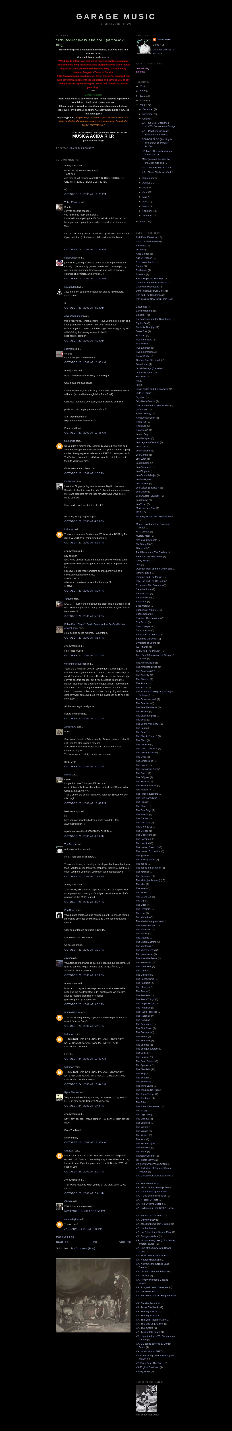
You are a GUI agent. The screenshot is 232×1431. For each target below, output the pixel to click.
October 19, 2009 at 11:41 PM (85, 278)
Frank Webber (143, 356)
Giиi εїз (68, 1201)
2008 (143, 221)
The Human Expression (148, 851)
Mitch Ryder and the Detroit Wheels (154, 516)
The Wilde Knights (145, 1143)
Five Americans (144, 339)
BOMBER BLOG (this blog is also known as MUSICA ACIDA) (157, 143)
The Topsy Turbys (145, 1094)
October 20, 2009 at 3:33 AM (84, 307)
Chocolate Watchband (147, 286)
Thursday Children (145, 1155)
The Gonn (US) (144, 826)
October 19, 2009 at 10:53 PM (85, 249)
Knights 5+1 (142, 430)
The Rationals (143, 1015)
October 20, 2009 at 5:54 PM (84, 637)
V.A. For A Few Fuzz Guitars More (153, 1232)
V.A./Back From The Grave (150, 1363)
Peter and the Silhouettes (149, 556)
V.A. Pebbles (142, 1275)
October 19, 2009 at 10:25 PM (85, 194)
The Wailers (142, 1135)
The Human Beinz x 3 (147, 847)
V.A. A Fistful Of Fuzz (147, 1199)
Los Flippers (142, 471)
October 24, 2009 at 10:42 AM (85, 1058)
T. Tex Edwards (72, 202)
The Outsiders (143, 974)
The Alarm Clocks (145, 662)
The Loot (140, 913)
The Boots (141, 728)
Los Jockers (142, 483)
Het (138, 380)
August (146, 182)
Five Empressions (145, 352)
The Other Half (143, 966)
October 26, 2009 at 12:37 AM (85, 1142)
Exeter (67, 774)
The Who (141, 1139)
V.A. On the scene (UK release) (152, 1271)
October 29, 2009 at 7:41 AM (84, 1193)
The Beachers (143, 703)
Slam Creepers (144, 626)
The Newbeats (143, 962)
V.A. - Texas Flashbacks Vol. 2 (157, 167)
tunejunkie (69, 441)
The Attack (141, 683)
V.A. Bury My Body (146, 1219)
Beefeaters (141, 270)
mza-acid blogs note (81, 148)
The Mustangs (143, 946)
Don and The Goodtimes (148, 295)
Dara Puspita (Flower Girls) (150, 290)
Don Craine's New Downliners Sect (154, 299)
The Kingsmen (143, 876)
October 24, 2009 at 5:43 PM (84, 1105)
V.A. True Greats (144, 1327)
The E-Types (142, 777)
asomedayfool (71, 1219)
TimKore (68, 599)
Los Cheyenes (143, 467)
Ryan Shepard (71, 1092)
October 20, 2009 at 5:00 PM (84, 590)
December (148, 109)
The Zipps (141, 1151)
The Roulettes (143, 1032)
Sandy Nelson (143, 597)
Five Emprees (143, 347)
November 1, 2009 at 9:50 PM (84, 1211)
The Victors (142, 1127)
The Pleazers (143, 987)
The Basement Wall (146, 699)
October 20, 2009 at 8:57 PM (84, 766)
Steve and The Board (147, 634)
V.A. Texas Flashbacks (148, 1307)
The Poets (141, 991)
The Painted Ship (145, 979)
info (138, 384)
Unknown (69, 529)
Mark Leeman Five (146, 508)
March (146, 206)
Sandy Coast (142, 593)
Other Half (141, 548)
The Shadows (143, 1040)
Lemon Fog (142, 434)
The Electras (142, 781)
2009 (143, 105)
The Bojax (141, 719)
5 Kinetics (141, 245)
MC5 (138, 512)
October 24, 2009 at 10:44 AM (85, 1084)
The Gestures (143, 822)
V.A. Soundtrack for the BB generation (156, 1295)
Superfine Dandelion (146, 638)
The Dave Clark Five (146, 748)
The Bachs (141, 687)
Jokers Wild (142, 409)
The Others (142, 970)
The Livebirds (143, 909)
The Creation (143, 744)
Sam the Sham (144, 589)
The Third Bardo (144, 1085)
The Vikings (142, 1131)
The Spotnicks (143, 1065)
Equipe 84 (141, 323)
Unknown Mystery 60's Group (151, 1164)
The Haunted (143, 843)
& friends (140, 71)
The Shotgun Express (147, 1048)
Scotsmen (141, 601)
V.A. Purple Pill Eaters (147, 1291)
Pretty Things (143, 560)
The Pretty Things (145, 999)
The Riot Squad (144, 1028)
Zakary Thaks (143, 1371)
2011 (143, 95)
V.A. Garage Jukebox (147, 1236)
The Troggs (142, 1110)
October (147, 118)
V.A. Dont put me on (146, 1228)
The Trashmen (143, 1098)
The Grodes (142, 830)
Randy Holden (143, 572)
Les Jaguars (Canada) (147, 442)
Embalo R (141, 315)
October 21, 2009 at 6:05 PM (84, 949)
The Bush (141, 732)
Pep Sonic (69, 910)
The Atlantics (142, 679)
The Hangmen (143, 839)
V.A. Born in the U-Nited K (149, 1215)
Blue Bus (140, 274)
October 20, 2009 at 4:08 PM (84, 521)
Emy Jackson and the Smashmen (153, 319)
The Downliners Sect (147, 769)
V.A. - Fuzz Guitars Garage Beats (153, 1187)
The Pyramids (143, 1007)
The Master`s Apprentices (149, 921)
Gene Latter (142, 364)
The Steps (141, 1073)
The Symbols (143, 1081)
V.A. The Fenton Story (147, 1183)
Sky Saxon (141, 622)
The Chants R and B (146, 736)
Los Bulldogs (142, 463)
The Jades (141, 863)
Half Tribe (141, 376)
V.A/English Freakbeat (147, 1367)
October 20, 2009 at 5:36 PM (84, 616)
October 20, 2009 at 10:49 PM (85, 803)
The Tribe (141, 1102)
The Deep (141, 756)
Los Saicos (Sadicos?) (147, 487)
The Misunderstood (146, 925)
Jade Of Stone (143, 393)
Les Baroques (143, 438)
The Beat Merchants (146, 707)
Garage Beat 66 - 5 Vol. (148, 360)
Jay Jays (140, 397)
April (145, 201)
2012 (143, 91)
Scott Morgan (143, 605)
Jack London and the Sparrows (152, 389)
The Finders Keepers (147, 793)
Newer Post (62, 1241)
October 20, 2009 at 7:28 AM (84, 340)
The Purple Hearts (145, 1003)
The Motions (142, 937)
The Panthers (143, 983)
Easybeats (141, 306)
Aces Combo (142, 253)
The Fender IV (143, 789)
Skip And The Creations (148, 618)
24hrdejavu (70, 726)
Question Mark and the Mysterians (154, 568)
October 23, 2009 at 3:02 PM (84, 1004)
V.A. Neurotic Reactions (148, 1259)
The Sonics (142, 1053)
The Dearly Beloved (146, 752)
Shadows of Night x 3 (147, 610)
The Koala (141, 888)
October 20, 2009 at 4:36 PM (84, 542)
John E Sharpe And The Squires (153, 405)
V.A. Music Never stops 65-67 (151, 1255)
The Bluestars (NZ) (146, 715)
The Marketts (143, 917)
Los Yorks (141, 504)
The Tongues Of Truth (147, 1090)
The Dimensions (144, 761)
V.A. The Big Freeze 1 (147, 1311)
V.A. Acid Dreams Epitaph (149, 1203)
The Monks (142, 933)
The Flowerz (142, 806)
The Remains (143, 1020)
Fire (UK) (141, 335)
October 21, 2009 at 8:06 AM (84, 836)
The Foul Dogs (143, 810)
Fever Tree (141, 331)
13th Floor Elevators (146, 237)
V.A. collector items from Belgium (153, 1224)
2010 (143, 100)
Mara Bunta (70, 286)
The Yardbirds (143, 1147)
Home (94, 1241)
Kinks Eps (141, 426)
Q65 (138, 564)
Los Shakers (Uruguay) (148, 495)
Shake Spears (143, 614)
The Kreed (141, 892)
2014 (143, 86)
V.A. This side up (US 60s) (149, 1323)
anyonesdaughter (73, 316)
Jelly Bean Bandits (145, 401)
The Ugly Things (144, 1114)
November (148, 114)
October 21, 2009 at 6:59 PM (84, 975)
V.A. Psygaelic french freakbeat (152, 1287)
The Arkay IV (142, 675)
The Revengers (144, 1024)
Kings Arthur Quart (145, 417)
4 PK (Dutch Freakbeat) (148, 241)
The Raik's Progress (146, 1011)
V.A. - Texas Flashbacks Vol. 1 (157, 172)
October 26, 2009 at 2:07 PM (84, 1171)
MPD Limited (142, 531)
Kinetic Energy (143, 413)
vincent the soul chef (75, 663)
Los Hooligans (143, 479)
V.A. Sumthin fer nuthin (148, 1303)
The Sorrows (142, 1057)
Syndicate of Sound (146, 642)
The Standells (143, 1069)
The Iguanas (142, 855)
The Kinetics (142, 872)
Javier (67, 958)
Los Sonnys (142, 500)
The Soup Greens (145, 1061)
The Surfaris (142, 1077)
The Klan (140, 884)
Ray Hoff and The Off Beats (150, 581)
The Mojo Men (143, 929)
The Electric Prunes (146, 785)
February (147, 211)
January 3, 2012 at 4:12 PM (83, 1229)
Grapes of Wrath (144, 372)
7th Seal (140, 249)
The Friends (142, 814)
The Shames (142, 1044)
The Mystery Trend (146, 950)
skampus (69, 348)
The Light (141, 900)
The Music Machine (146, 942)
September (148, 178)
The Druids (142, 773)
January (147, 215)
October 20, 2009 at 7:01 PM (84, 655)
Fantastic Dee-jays (146, 327)
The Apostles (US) (145, 671)
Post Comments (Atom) (83, 1248)
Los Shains (142, 491)
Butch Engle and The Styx (149, 278)
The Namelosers (144, 954)
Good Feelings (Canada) (149, 368)
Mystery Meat (143, 535)
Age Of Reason (144, 258)
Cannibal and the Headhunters (152, 282)
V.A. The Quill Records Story (151, 1319)
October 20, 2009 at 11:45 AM (85, 362)
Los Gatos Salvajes (146, 475)
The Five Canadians (146, 798)
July (144, 187)
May (145, 196)
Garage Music (116, 16)
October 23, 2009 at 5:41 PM (84, 1026)
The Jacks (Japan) (145, 859)
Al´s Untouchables (145, 262)
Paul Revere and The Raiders (151, 552)
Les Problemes (144, 450)
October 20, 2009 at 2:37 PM (84, 473)
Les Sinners (142, 454)
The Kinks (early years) (148, 880)
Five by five (142, 343)
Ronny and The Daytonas (149, 585)
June (145, 192)
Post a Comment (65, 1236)
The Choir (141, 740)
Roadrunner (70, 257)
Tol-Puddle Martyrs (146, 1160)
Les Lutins (141, 446)
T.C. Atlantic (142, 646)
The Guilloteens (144, 834)
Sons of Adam (143, 630)
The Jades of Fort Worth (148, 867)
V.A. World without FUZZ (149, 1351)
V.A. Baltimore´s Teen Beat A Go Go (154, 1208)
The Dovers (142, 765)
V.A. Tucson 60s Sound (148, 1332)
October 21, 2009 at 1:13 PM (84, 876)
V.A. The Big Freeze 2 (147, 1315)
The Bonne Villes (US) (147, 723)
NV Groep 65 (143, 544)
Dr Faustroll (70, 481)
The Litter (141, 904)
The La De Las (143, 896)
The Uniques (142, 1118)
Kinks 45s (141, 422)
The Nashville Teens (146, 958)
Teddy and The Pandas (148, 651)
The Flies (141, 802)
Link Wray (141, 458)
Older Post (124, 1241)
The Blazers (142, 711)
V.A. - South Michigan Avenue (151, 1191)
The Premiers (143, 995)
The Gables (142, 818)
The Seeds (141, 1036)
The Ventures (143, 1122)
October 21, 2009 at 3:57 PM (84, 902)
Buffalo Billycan (72, 1012)
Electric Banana (144, 310)
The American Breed (147, 667)
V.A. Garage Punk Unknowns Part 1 (154, 1175)
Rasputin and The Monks (149, 577)
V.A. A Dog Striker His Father (151, 1195)
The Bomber (70, 844)
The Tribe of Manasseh (148, 1106)
